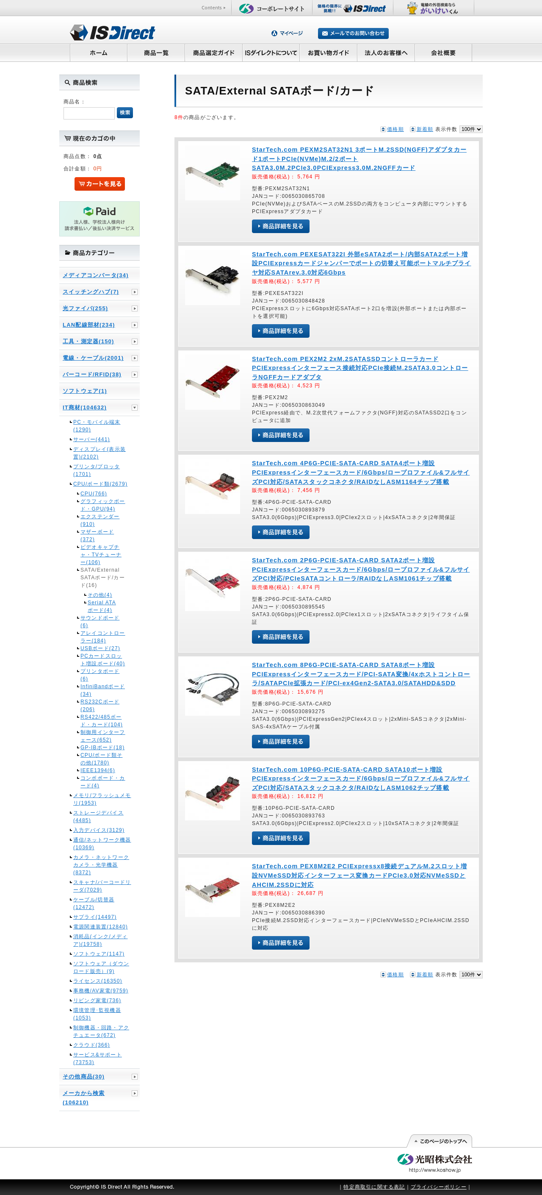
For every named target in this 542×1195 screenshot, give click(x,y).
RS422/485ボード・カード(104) (101, 721)
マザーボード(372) (97, 535)
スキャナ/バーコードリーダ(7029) (102, 886)
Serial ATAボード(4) (102, 606)
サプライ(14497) (95, 917)
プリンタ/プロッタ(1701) (96, 470)
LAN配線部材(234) (89, 325)
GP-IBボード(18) (102, 747)
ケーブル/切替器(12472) (93, 903)
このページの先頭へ (439, 1141)
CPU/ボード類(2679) (100, 484)
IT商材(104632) (85, 407)
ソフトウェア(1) (85, 391)
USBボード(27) (100, 648)
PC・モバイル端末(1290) (96, 426)
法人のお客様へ (386, 52)
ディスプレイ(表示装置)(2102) (99, 453)
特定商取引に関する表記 (374, 1187)
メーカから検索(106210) (84, 1098)
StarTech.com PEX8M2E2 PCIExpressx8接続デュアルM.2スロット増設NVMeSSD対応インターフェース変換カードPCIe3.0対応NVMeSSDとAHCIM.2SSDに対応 (359, 875)
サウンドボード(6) (99, 621)
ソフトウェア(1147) (98, 954)
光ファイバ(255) (85, 308)
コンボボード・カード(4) (102, 782)
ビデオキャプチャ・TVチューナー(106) (101, 554)
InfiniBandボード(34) (102, 690)
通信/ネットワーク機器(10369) (102, 843)
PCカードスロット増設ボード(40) (102, 660)
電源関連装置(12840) (100, 927)
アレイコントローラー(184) (102, 637)
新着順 (425, 129)
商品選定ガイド (214, 52)
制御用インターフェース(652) (102, 736)
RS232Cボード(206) (99, 705)
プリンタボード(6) (99, 675)
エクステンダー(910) (99, 520)
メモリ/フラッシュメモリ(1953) (102, 799)
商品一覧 (156, 52)
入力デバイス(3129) (98, 830)
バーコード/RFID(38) (92, 374)
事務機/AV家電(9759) (100, 991)
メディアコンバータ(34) (96, 275)
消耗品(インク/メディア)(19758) (100, 940)
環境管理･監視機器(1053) (97, 1014)
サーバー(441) (91, 439)
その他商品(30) (84, 1076)
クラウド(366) (91, 1045)
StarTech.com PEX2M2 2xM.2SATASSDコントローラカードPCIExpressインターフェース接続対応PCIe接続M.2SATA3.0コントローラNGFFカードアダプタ (360, 368)
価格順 (395, 129)
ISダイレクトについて (271, 52)
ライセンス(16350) (97, 981)
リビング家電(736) (97, 1000)
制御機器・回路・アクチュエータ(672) (101, 1031)
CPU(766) (93, 494)
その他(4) (100, 595)
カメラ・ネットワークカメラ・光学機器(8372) (101, 864)
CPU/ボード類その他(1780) (101, 759)
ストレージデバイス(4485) (98, 816)
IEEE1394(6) (97, 770)
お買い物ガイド (328, 52)
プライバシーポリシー (439, 1187)
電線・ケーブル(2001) (93, 358)
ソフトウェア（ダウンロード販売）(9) (101, 967)
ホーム (98, 52)
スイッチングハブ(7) (91, 292)
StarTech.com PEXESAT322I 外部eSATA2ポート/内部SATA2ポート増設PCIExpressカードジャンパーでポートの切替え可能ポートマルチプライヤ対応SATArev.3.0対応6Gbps (361, 263)
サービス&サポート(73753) (97, 1058)
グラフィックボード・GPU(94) (102, 505)
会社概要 (443, 52)
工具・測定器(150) (88, 341)
